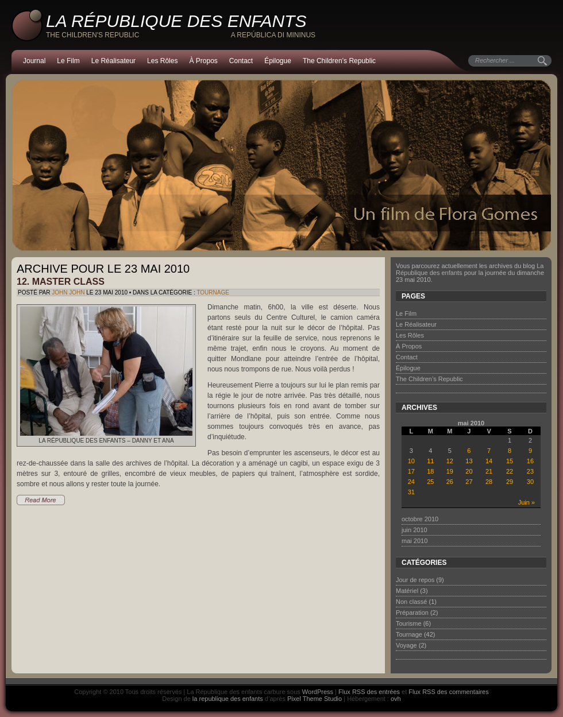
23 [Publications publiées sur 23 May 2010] (530, 471)
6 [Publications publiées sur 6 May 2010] (469, 450)
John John (68, 292)
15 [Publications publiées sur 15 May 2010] (509, 461)
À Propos (203, 61)
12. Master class (61, 281)
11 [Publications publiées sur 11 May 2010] (430, 461)
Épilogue (277, 61)
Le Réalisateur (113, 61)
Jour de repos (415, 579)
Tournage (212, 292)
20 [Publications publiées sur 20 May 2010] (468, 471)
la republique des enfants (227, 698)
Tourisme (409, 623)
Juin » (526, 502)
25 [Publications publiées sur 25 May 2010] (430, 481)
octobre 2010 (420, 519)
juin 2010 (414, 529)
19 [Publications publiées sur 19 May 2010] (449, 471)
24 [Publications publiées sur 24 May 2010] (411, 481)
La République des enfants (176, 20)
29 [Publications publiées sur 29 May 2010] (509, 481)
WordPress (317, 691)
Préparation (412, 612)
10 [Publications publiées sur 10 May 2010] (411, 461)
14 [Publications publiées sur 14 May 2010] (488, 461)
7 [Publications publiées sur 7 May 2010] (489, 450)
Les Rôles (162, 61)
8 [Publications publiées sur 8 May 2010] (509, 450)
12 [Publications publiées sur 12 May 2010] (449, 461)
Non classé (411, 601)
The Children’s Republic (339, 61)
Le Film (68, 61)
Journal (34, 61)
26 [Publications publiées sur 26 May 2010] (449, 481)
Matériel (407, 590)
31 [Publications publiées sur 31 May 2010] (411, 492)
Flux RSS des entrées (369, 691)
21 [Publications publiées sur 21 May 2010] (488, 471)
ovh (396, 698)
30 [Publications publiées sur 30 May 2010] (530, 481)
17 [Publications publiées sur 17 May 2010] (411, 471)
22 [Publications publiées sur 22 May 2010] (509, 471)
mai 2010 (414, 540)
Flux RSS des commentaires (448, 691)
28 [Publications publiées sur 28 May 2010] (488, 481)
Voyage (406, 645)
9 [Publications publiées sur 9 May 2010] (530, 450)
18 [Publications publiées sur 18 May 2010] (430, 471)
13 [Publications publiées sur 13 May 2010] (468, 461)
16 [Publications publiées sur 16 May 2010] (530, 461)
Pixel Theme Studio (314, 698)
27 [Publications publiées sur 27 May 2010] (468, 481)
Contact (241, 61)
